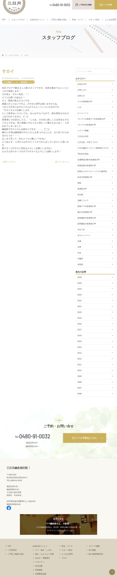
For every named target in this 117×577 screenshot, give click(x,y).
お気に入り (82, 95)
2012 (79, 364)
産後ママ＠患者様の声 (86, 211)
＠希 (79, 252)
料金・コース (77, 20)
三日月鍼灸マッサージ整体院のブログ (18, 87)
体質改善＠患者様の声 (86, 171)
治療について (83, 206)
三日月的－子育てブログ (87, 147)
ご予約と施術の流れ (58, 20)
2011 (79, 370)
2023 (79, 300)
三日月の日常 (83, 141)
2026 (79, 282)
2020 (79, 317)
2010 (79, 375)
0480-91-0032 (34, 441)
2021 (79, 311)
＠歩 (79, 258)
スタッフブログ (18, 20)
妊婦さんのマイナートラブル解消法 (92, 176)
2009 (79, 381)
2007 (79, 393)
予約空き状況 (83, 159)
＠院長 (80, 270)
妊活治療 (39, 571)
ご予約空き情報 (85, 5)
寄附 (79, 188)
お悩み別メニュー (37, 20)
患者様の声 (82, 194)
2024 (79, 294)
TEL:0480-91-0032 (14, 486)
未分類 (80, 200)
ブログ (64, 563)
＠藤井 (80, 264)
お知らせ (81, 101)
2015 (79, 346)
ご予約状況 (12, 555)
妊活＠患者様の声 (84, 182)
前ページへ (10, 166)
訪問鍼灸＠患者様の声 (86, 229)
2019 (79, 323)
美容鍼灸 (39, 575)
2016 (79, 341)
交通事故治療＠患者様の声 (88, 165)
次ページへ (61, 166)
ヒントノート (83, 118)
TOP (4, 20)
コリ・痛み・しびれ (43, 555)
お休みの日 (82, 89)
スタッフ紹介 (94, 20)
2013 (79, 358)
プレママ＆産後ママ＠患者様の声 (91, 124)
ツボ (79, 112)
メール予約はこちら (86, 443)
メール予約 (107, 5)
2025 (79, 288)
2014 (79, 352)
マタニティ (39, 567)
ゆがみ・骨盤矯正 (42, 563)
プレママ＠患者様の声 (86, 130)
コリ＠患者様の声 (84, 107)
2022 (79, 306)
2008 (79, 387)
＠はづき (81, 235)
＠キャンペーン (83, 240)
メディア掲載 (83, 136)
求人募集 (92, 555)
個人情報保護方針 (96, 559)
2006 (79, 399)
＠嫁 (79, 246)
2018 (79, 329)
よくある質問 (110, 20)
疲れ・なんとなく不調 (44, 559)
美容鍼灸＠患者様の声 (86, 223)
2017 (79, 335)
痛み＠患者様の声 (84, 217)
